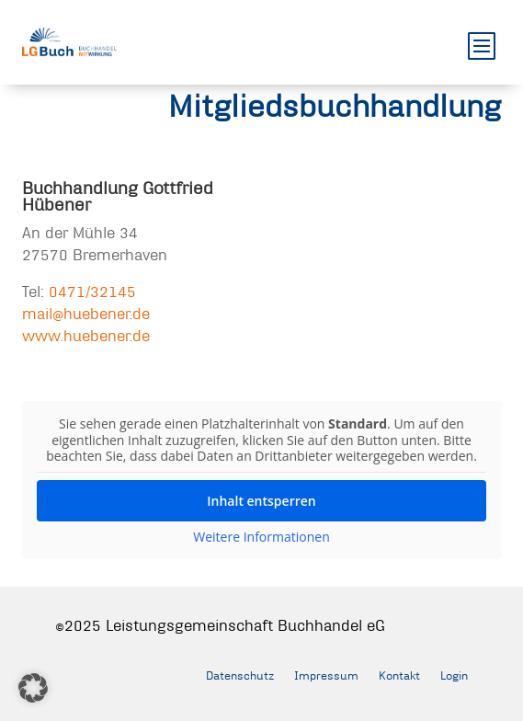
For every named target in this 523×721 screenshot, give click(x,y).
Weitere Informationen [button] (261, 537)
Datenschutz (240, 675)
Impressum (326, 675)
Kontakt (399, 675)
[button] (33, 688)
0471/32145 (92, 291)
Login (454, 675)
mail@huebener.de (86, 313)
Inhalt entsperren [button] (261, 500)
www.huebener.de (86, 335)
